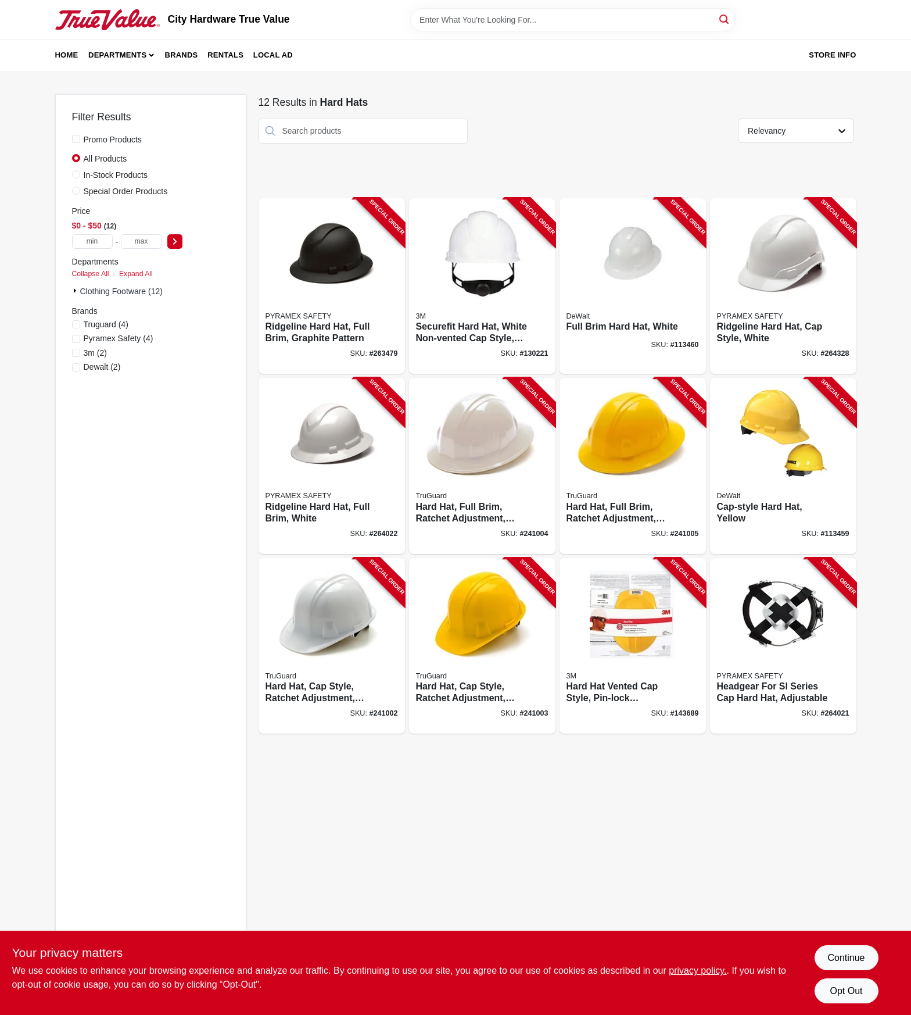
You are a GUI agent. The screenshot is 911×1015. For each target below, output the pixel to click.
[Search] (724, 18)
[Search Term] (573, 19)
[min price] (92, 241)
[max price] (141, 241)
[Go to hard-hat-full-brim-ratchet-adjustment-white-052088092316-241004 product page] (482, 466)
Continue (846, 958)
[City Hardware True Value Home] (107, 19)
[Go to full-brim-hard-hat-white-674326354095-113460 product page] (632, 286)
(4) (106, 324)
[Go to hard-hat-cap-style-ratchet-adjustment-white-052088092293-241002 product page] (332, 646)
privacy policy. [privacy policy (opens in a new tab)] (697, 970)
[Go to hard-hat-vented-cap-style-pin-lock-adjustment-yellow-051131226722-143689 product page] (632, 646)
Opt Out (846, 991)
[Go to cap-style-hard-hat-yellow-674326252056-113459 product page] (783, 466)
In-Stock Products (116, 175)
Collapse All (90, 274)
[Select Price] (174, 241)
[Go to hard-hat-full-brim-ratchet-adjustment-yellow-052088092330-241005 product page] (632, 466)
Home (66, 55)
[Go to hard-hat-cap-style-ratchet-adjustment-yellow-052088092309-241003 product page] (482, 646)
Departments (117, 55)
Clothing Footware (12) (121, 291)
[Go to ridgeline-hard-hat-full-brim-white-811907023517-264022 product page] (332, 466)
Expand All (136, 274)
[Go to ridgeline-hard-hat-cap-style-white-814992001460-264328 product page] (783, 286)
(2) (95, 353)
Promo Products (113, 139)
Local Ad (273, 55)
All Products (105, 159)
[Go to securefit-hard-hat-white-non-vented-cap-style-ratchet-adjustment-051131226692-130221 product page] (482, 286)
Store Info (832, 55)
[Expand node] (76, 290)
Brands (181, 55)
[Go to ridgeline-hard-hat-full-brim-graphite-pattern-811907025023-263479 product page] (332, 286)
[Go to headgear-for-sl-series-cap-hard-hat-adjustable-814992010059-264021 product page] (783, 646)
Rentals (225, 55)
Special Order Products (126, 191)
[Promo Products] (76, 139)
